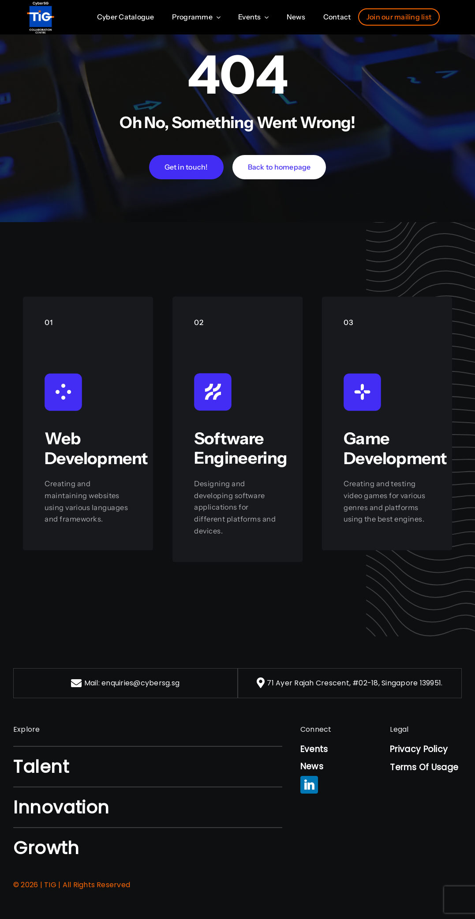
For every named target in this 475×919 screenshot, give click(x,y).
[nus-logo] (40, 5)
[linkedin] (309, 785)
